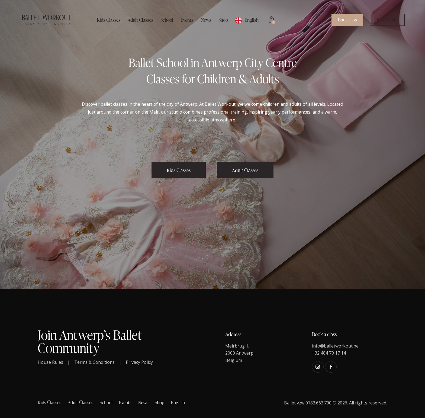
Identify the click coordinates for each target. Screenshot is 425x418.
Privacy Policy (139, 362)
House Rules (50, 362)
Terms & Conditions (94, 362)
